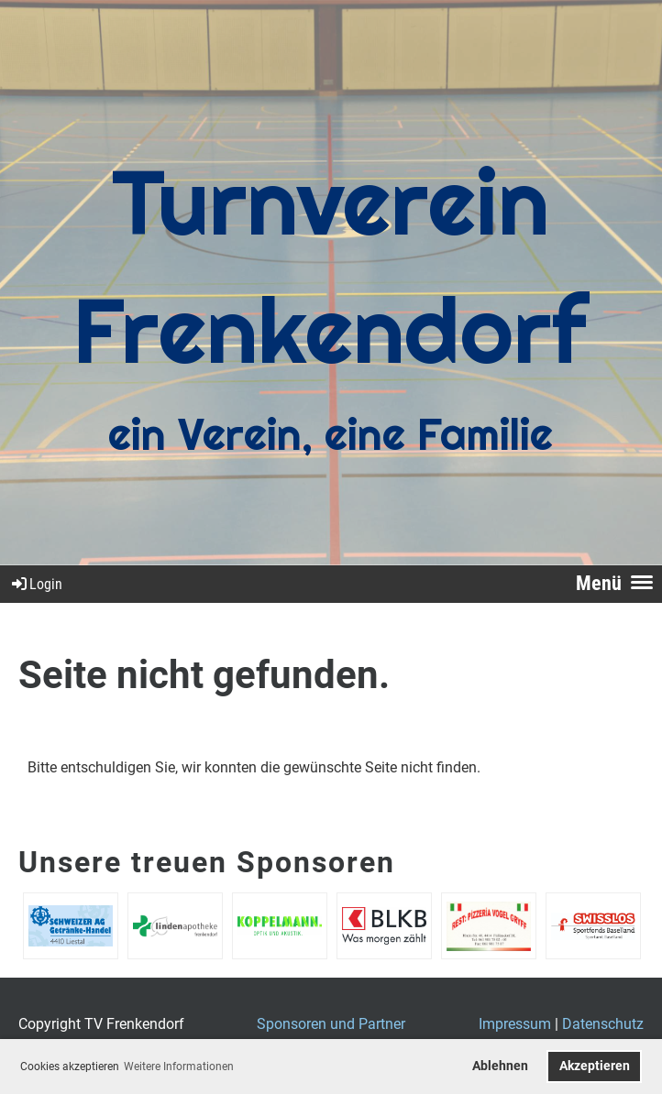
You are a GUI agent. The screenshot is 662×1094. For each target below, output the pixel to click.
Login (35, 584)
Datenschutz (603, 1024)
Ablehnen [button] (500, 1066)
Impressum (515, 1024)
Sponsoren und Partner (331, 1024)
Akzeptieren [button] (594, 1066)
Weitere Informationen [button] (179, 1066)
